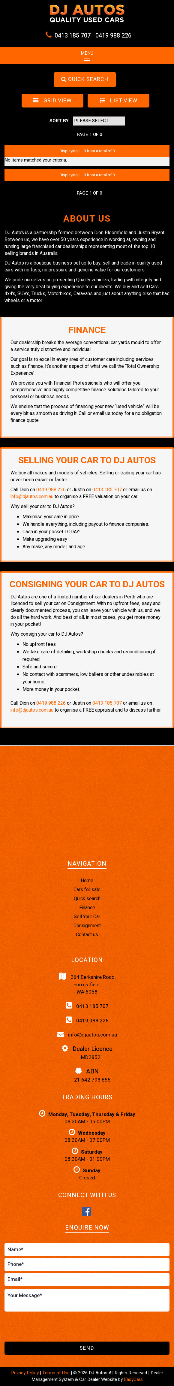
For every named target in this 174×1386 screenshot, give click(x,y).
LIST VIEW (118, 101)
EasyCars (133, 1379)
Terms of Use (56, 1372)
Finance (87, 907)
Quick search (87, 898)
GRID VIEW (52, 101)
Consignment (87, 925)
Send (87, 1348)
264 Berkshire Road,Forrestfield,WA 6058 (87, 984)
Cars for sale (87, 889)
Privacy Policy (25, 1372)
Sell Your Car (87, 916)
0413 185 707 (73, 35)
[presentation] (50, 1327)
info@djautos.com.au (31, 496)
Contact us (87, 934)
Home (87, 880)
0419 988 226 (113, 35)
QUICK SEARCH (84, 79)
